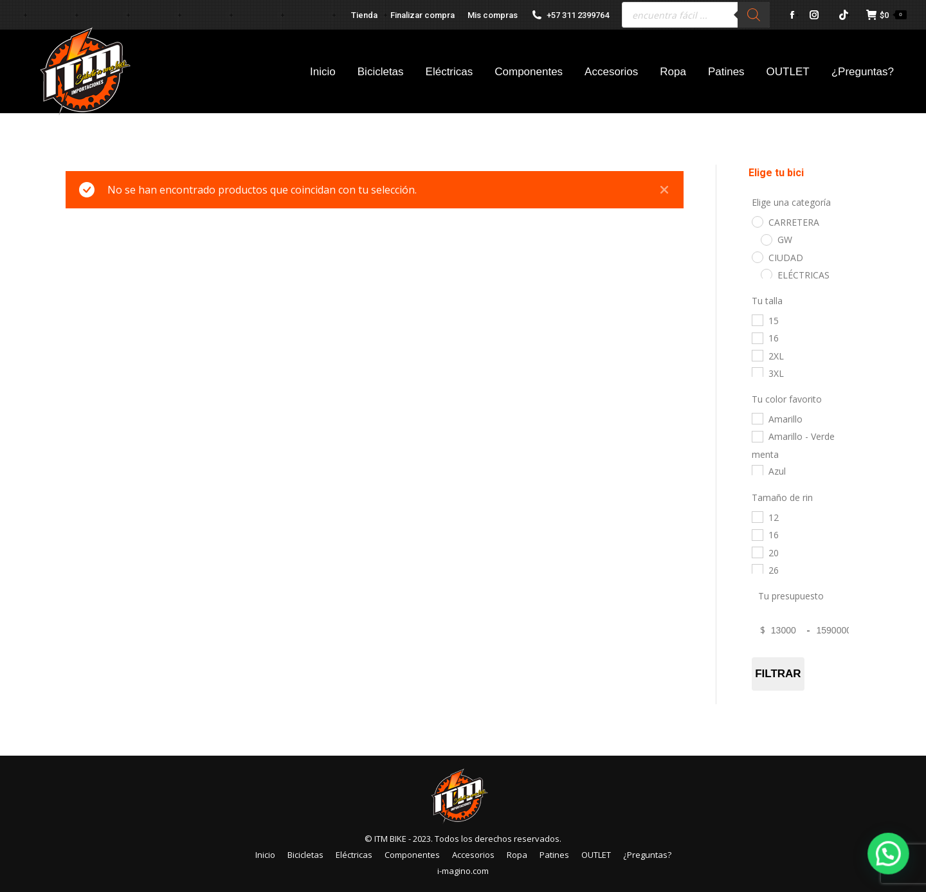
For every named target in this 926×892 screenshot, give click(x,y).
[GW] (766, 239)
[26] (757, 569)
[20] (757, 552)
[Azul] (757, 470)
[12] (757, 516)
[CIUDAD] (757, 256)
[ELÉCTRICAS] (766, 274)
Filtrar (778, 674)
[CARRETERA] (757, 221)
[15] (757, 319)
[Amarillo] (757, 418)
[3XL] (757, 372)
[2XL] (757, 355)
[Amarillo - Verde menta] (757, 436)
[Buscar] (754, 15)
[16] (757, 337)
